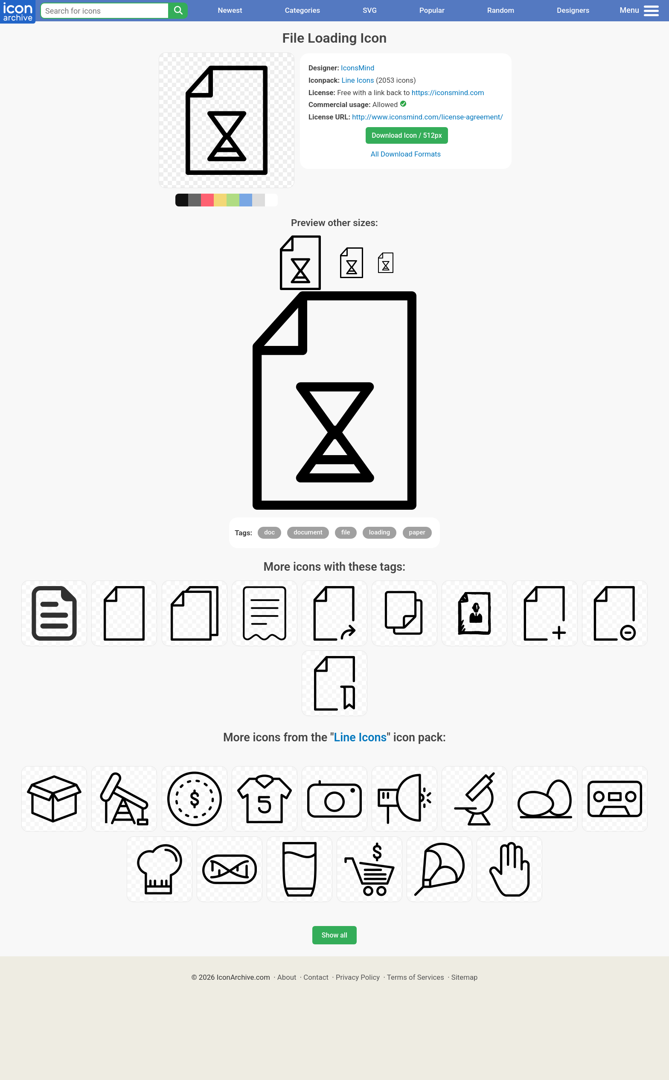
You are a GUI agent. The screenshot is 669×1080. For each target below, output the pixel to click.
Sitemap (464, 977)
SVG (370, 10)
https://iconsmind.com (448, 92)
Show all (334, 935)
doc (269, 532)
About (287, 977)
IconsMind (357, 68)
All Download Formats (406, 154)
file (345, 532)
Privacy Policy (358, 977)
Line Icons (357, 80)
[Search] (178, 11)
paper (417, 532)
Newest (230, 10)
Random (500, 10)
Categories (302, 10)
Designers (573, 10)
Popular (432, 10)
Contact (316, 977)
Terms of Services (415, 977)
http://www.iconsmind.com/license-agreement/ (427, 117)
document (308, 532)
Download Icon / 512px (407, 135)
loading (379, 532)
